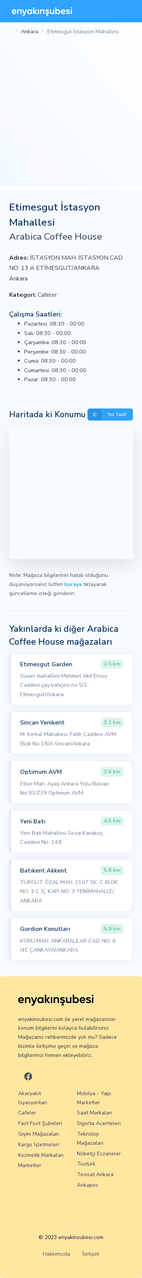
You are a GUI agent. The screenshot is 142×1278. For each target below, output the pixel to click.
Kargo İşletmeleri (38, 1144)
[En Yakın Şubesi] (42, 11)
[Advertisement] (71, 116)
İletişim (90, 1254)
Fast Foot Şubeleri (40, 1123)
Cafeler (47, 295)
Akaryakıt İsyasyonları (32, 1098)
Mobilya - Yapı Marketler (94, 1098)
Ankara (29, 31)
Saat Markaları (94, 1112)
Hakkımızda (56, 1254)
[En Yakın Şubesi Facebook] (28, 1077)
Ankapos (87, 1185)
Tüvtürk (86, 1163)
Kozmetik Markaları (41, 1155)
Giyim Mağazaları (38, 1134)
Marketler (29, 1165)
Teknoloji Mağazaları (90, 1138)
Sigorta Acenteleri (99, 1123)
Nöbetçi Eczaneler (99, 1153)
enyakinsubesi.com (80, 1237)
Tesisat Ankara (95, 1174)
